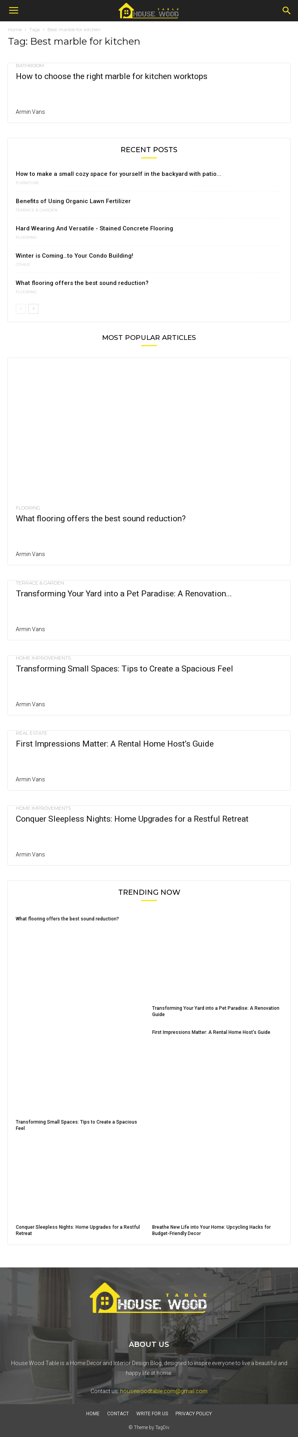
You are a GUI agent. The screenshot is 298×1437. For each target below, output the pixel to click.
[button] (287, 10)
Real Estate (31, 733)
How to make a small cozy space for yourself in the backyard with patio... (118, 173)
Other (23, 265)
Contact (118, 1413)
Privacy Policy (193, 1413)
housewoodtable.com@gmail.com (163, 1391)
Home (15, 29)
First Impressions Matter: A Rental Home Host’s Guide (115, 744)
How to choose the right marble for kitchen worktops (111, 76)
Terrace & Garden (36, 210)
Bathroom (30, 65)
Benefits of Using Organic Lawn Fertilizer (73, 201)
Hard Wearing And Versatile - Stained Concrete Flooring (94, 228)
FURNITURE (27, 183)
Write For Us (152, 1413)
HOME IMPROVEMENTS (43, 658)
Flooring (26, 238)
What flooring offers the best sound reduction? (82, 283)
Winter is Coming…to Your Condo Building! (74, 255)
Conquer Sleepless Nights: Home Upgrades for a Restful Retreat (132, 819)
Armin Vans (30, 112)
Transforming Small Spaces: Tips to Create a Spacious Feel (124, 668)
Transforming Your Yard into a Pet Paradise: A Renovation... (124, 593)
